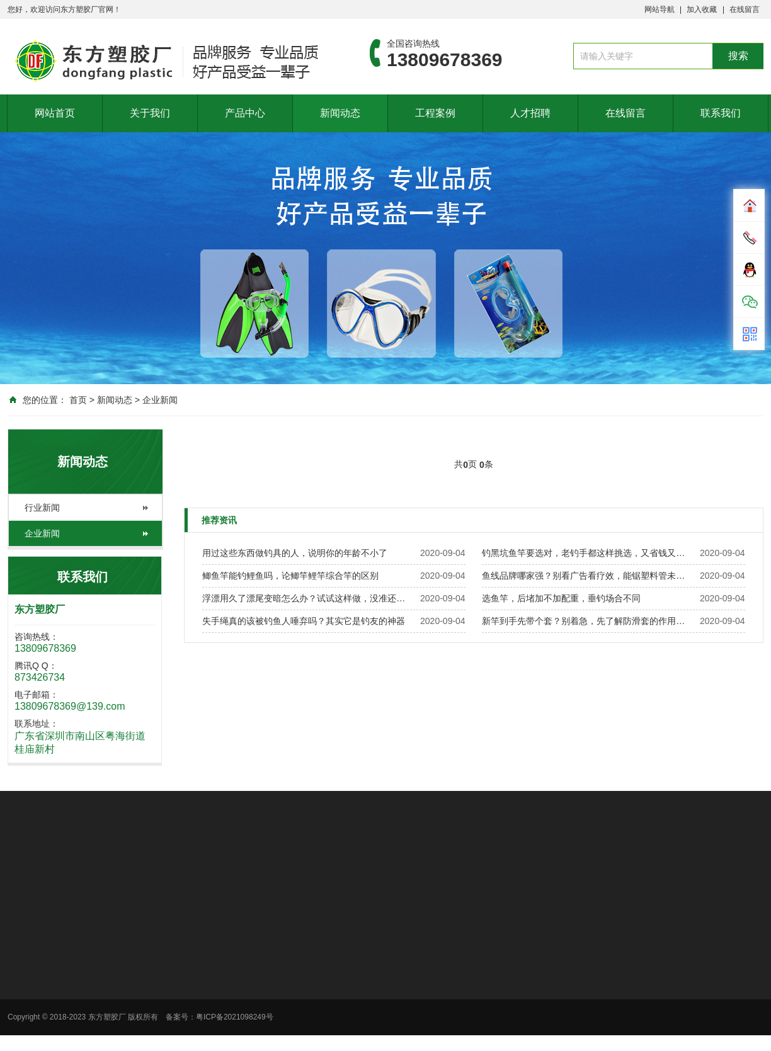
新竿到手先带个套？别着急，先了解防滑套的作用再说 (587, 621)
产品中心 (245, 113)
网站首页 (55, 113)
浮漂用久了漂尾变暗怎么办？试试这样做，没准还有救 (307, 598)
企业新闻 (160, 400)
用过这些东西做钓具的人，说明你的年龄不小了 (294, 553)
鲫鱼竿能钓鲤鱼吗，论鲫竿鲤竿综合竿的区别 (290, 576)
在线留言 (744, 9)
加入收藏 (702, 9)
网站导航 (659, 9)
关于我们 (150, 113)
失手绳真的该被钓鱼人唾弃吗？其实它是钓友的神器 (303, 621)
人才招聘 (530, 113)
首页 (78, 400)
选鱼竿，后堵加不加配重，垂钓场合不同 (561, 598)
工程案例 (435, 113)
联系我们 (720, 113)
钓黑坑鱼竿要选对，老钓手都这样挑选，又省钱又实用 (587, 553)
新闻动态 (340, 113)
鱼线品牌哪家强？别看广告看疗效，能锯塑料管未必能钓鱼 (587, 576)
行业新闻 (42, 508)
